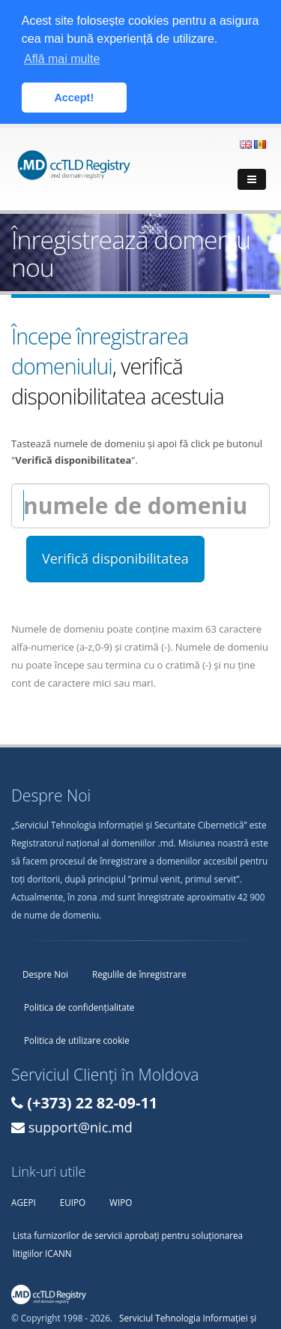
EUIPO (72, 1200)
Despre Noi (45, 972)
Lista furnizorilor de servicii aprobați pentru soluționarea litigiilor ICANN (128, 1242)
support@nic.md (80, 1125)
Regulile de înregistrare (139, 972)
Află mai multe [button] (62, 59)
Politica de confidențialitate (79, 1005)
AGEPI (23, 1200)
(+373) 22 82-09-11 (92, 1100)
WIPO (120, 1200)
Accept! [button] (74, 98)
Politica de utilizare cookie (77, 1038)
